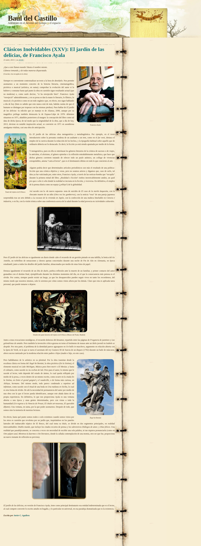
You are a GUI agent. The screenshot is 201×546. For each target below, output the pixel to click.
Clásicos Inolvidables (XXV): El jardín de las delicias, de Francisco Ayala (54, 52)
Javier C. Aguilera (22, 515)
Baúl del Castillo (32, 18)
